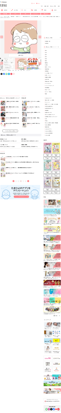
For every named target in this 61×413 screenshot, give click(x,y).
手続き (46, 120)
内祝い (38, 3)
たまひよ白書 (47, 135)
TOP (42, 6)
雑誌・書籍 (5, 13)
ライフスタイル (48, 83)
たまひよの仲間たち (48, 131)
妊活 (59, 6)
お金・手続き (14, 10)
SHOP (33, 3)
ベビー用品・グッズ (48, 73)
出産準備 (34, 10)
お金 (46, 118)
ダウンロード (21, 196)
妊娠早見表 (4, 10)
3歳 (21, 70)
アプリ (15, 13)
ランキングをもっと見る (10, 130)
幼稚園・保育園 (48, 77)
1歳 (15, 70)
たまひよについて (48, 98)
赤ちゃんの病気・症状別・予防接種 (51, 122)
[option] (20, 36)
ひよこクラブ (28, 70)
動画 (46, 93)
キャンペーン (36, 13)
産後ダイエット (18, 16)
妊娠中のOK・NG (48, 112)
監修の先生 (47, 126)
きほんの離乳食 (48, 124)
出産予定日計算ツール (49, 108)
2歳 (18, 70)
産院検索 (46, 110)
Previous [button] (1, 37)
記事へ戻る (20, 55)
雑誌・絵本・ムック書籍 (49, 100)
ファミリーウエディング (49, 85)
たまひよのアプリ (48, 129)
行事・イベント (48, 75)
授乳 (46, 60)
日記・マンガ (47, 89)
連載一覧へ (55, 315)
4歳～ (24, 70)
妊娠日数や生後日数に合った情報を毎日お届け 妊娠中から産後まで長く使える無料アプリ (21, 194)
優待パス (54, 10)
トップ (1, 16)
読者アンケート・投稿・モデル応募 (51, 104)
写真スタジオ (46, 13)
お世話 (46, 64)
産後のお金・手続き (48, 81)
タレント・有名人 (48, 91)
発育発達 (46, 71)
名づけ (23, 10)
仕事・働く (47, 79)
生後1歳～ (47, 43)
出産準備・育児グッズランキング (51, 116)
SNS (25, 13)
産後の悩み (12, 16)
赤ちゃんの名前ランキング (50, 114)
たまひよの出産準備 (48, 133)
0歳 (13, 70)
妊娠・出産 (46, 6)
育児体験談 (47, 87)
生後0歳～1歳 (47, 41)
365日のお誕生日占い (49, 106)
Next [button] (40, 37)
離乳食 (43, 10)
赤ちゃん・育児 (53, 6)
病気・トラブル (48, 67)
